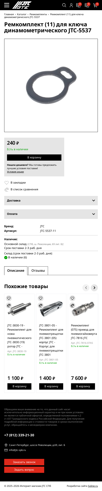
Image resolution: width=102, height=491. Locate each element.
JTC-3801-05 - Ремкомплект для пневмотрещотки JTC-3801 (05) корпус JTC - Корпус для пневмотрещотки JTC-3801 (51, 340)
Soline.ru (93, 486)
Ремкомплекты (38, 14)
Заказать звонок (24, 462)
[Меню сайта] (6, 5)
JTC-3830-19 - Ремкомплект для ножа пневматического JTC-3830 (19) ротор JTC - (19, 336)
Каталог (21, 14)
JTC (42, 226)
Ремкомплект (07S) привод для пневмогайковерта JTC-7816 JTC (84, 331)
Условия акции (15, 172)
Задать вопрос (24, 470)
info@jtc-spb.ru (17, 450)
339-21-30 (19, 435)
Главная (9, 14)
